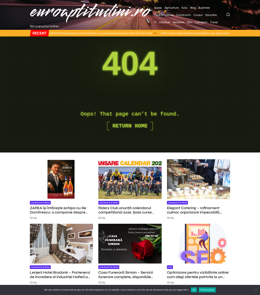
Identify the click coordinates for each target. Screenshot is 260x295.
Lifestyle (164, 22)
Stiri (189, 22)
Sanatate (178, 22)
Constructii (183, 15)
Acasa (158, 7)
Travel (214, 22)
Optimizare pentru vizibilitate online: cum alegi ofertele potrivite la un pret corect (198, 276)
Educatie (211, 15)
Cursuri (198, 15)
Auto (184, 7)
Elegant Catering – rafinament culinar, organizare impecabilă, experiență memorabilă (193, 212)
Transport (201, 22)
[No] (256, 290)
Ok (194, 290)
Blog (193, 7)
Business (204, 7)
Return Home (129, 126)
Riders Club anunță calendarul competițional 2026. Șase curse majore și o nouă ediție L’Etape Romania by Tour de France (125, 214)
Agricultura (171, 7)
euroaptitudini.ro (89, 11)
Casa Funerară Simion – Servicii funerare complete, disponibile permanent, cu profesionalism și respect (125, 279)
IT (155, 22)
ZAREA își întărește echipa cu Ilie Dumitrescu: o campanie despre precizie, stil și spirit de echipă (92, 33)
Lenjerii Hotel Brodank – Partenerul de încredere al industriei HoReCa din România (60, 276)
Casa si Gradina (164, 15)
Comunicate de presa (40, 203)
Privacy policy (207, 290)
